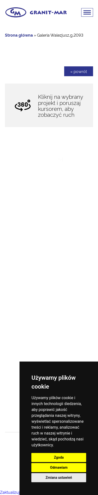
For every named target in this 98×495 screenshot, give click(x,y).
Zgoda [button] (59, 457)
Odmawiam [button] (59, 467)
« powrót (78, 71)
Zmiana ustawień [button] (59, 478)
